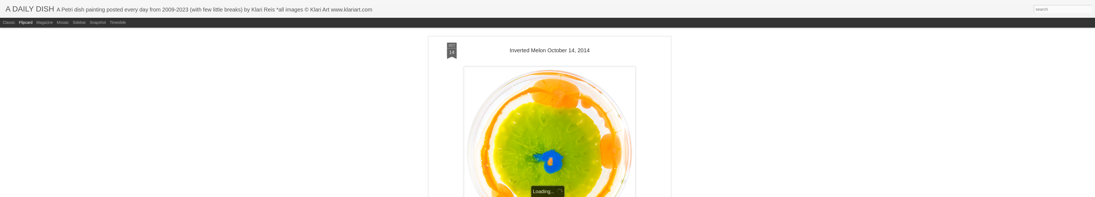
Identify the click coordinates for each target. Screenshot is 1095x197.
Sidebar (79, 22)
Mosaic (63, 22)
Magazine (44, 22)
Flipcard (26, 22)
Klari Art (575, 131)
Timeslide (118, 22)
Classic (9, 22)
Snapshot (98, 22)
